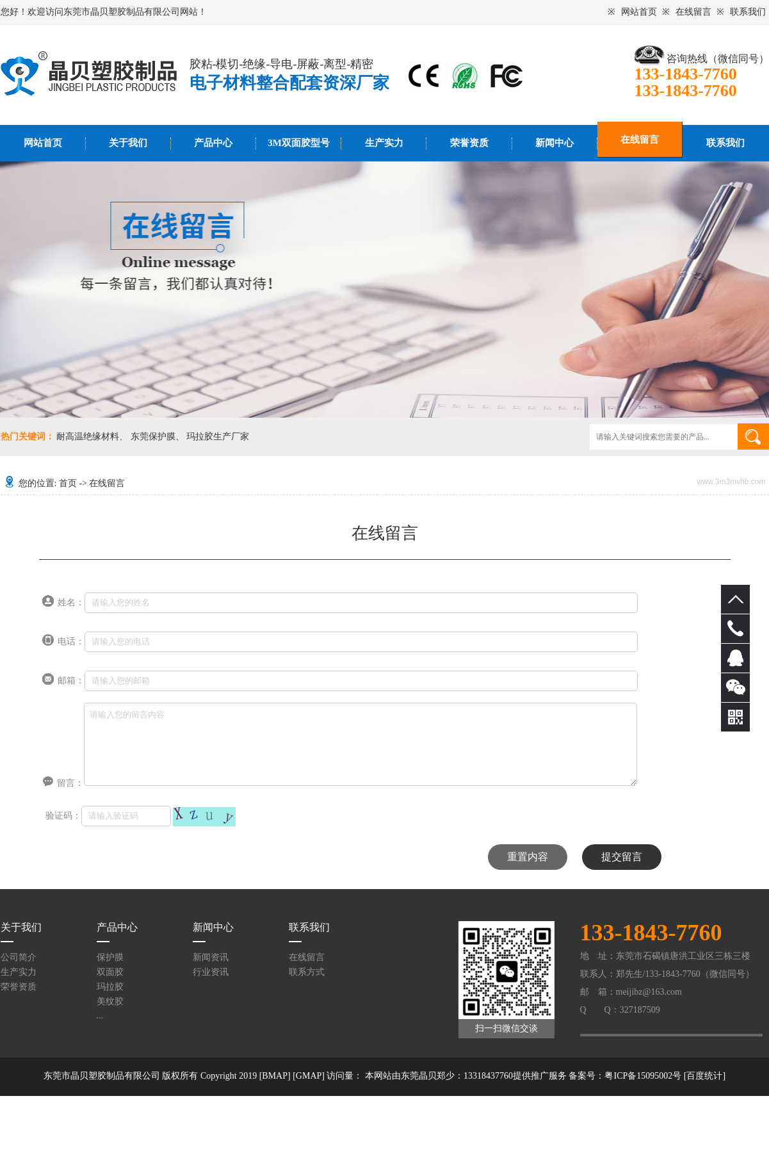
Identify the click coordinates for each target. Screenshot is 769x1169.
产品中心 (213, 143)
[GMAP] (309, 1076)
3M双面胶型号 (299, 143)
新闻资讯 (211, 957)
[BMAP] (275, 1076)
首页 (68, 483)
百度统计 (704, 1076)
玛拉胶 (110, 987)
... (100, 1015)
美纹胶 (110, 1001)
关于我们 (128, 143)
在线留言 (693, 12)
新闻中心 (554, 143)
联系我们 (748, 12)
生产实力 (384, 143)
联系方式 (307, 972)
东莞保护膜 (153, 436)
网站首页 (639, 12)
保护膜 (110, 957)
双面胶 (110, 972)
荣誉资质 (469, 143)
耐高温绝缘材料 (87, 436)
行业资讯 (211, 972)
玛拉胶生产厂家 (217, 436)
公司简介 (18, 957)
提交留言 (621, 856)
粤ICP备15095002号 (642, 1076)
